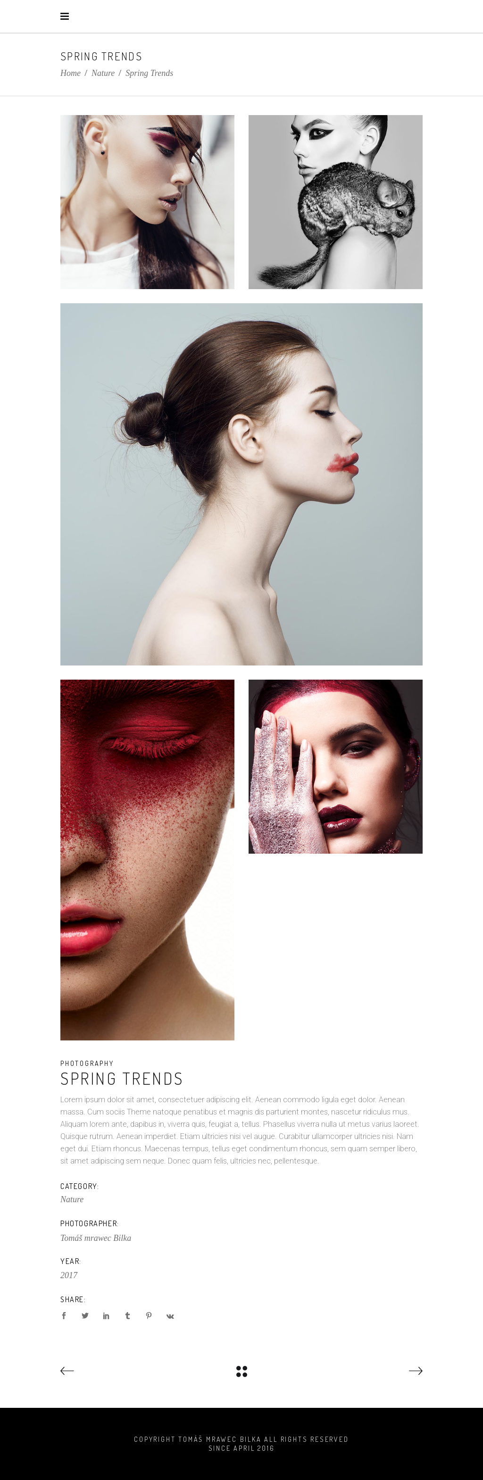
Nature (103, 73)
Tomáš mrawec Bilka (95, 1238)
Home (70, 73)
